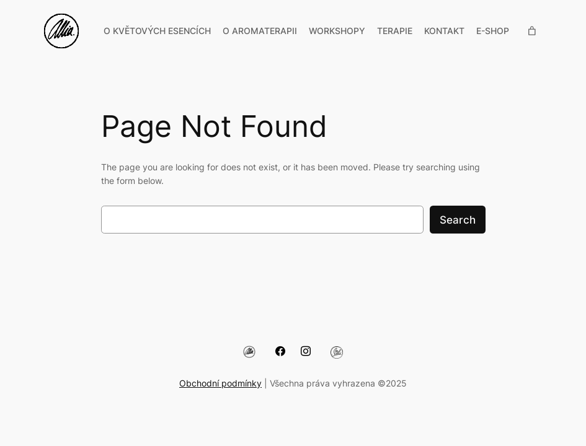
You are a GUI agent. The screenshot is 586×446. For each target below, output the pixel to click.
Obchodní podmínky (220, 383)
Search (458, 220)
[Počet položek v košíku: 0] (532, 31)
